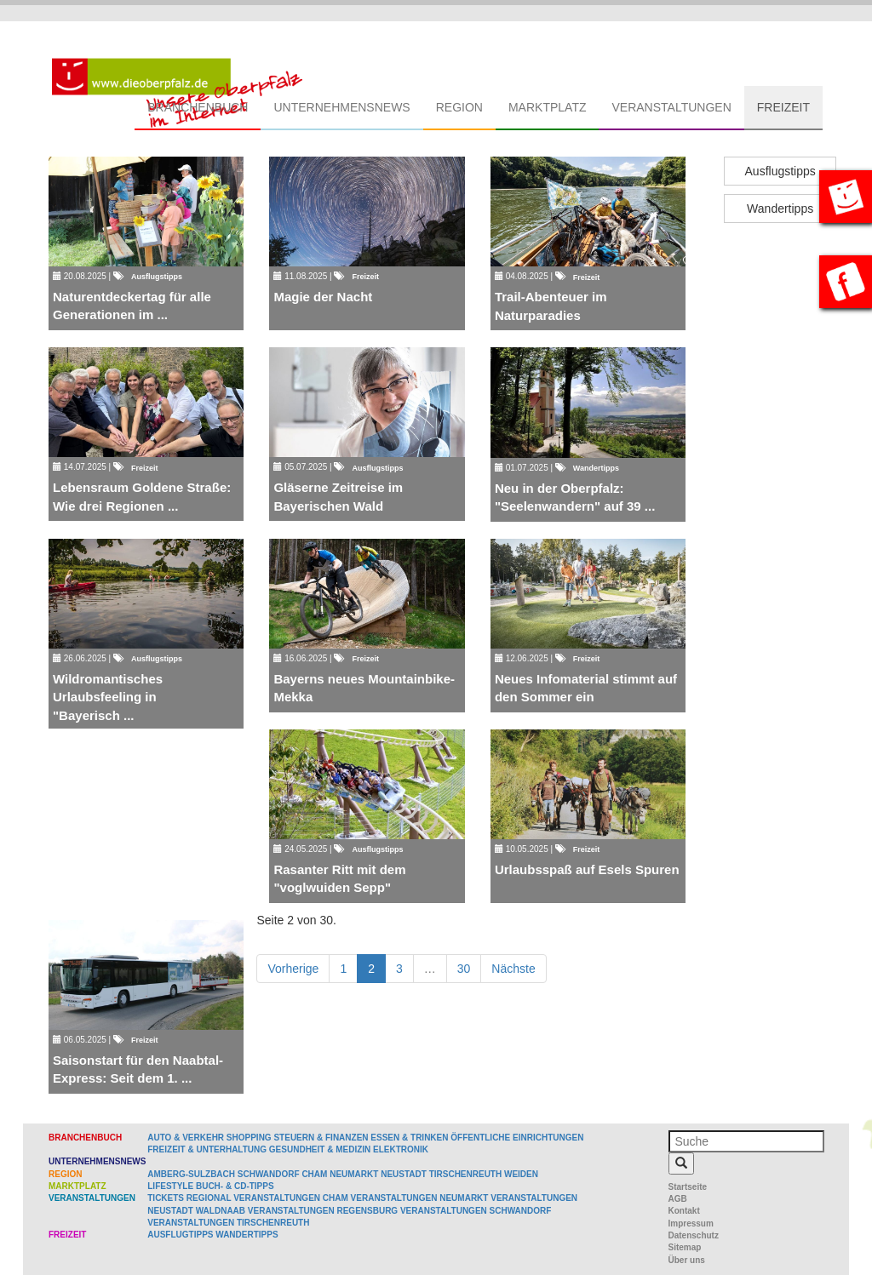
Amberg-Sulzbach (191, 1174)
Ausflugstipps (780, 171)
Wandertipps (780, 208)
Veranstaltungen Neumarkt (420, 1198)
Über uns (686, 1260)
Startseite (688, 1187)
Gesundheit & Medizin (319, 1149)
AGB (677, 1199)
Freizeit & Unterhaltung (207, 1149)
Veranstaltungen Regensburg (323, 1210)
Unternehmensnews (341, 107)
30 (464, 968)
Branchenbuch (197, 107)
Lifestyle (170, 1186)
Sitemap (685, 1247)
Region (459, 107)
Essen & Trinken (409, 1137)
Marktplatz (547, 107)
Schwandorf (269, 1174)
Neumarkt (354, 1174)
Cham (314, 1174)
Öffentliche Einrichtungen (516, 1137)
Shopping (249, 1137)
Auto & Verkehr (187, 1137)
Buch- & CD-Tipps (235, 1186)
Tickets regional (189, 1198)
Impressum (691, 1223)
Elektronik (400, 1149)
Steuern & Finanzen (320, 1137)
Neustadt (404, 1174)
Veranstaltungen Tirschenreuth (228, 1222)
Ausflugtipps (180, 1234)
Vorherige (292, 968)
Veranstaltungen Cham (290, 1198)
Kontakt (684, 1210)
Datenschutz (693, 1235)
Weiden (521, 1174)
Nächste (513, 968)
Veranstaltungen (671, 107)
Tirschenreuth (465, 1174)
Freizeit (783, 107)
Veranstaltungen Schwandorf (475, 1210)
